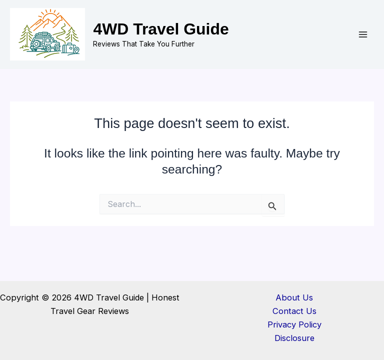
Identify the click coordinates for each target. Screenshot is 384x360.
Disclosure (294, 338)
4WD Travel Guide (160, 29)
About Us (294, 297)
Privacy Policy (295, 325)
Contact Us (294, 311)
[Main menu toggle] (363, 35)
